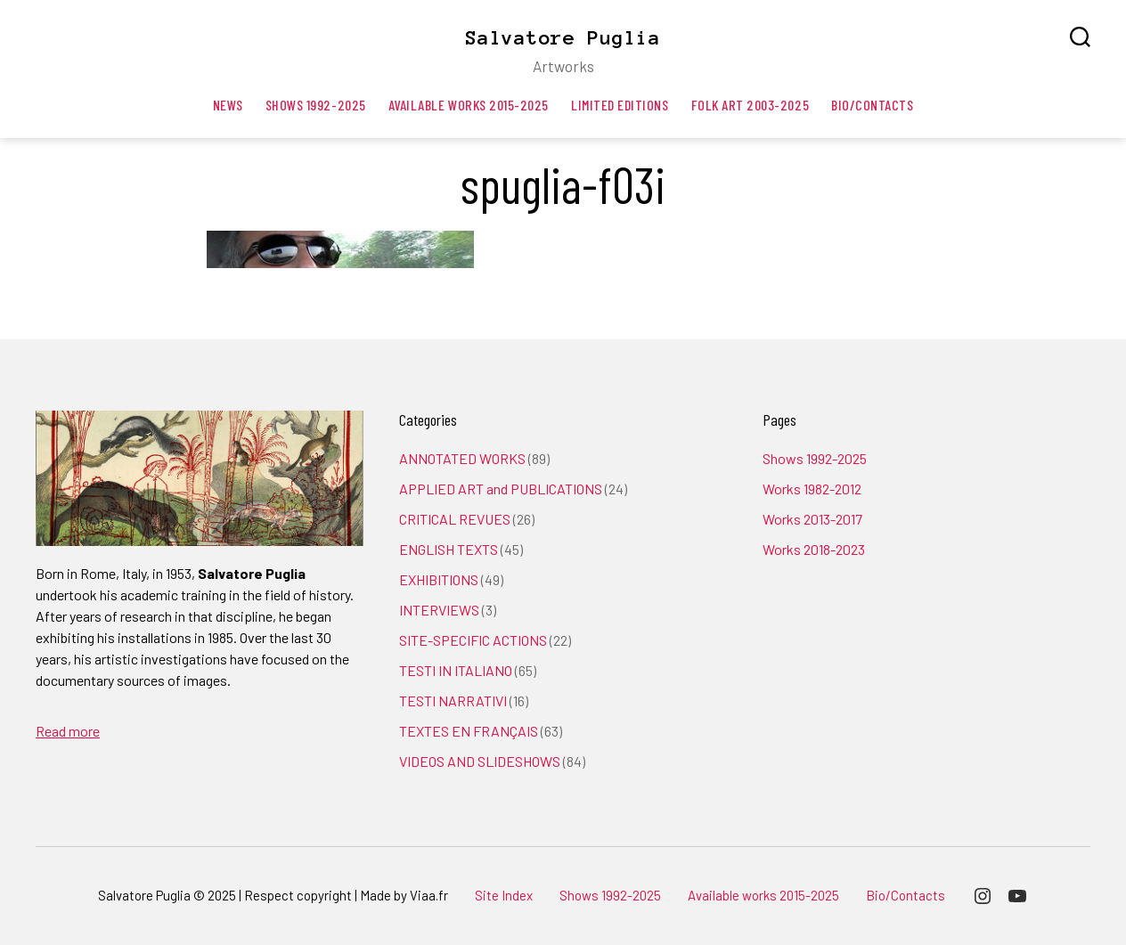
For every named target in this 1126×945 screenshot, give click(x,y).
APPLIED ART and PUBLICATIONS (500, 488)
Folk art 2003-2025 (750, 104)
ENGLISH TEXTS (448, 549)
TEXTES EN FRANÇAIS (468, 730)
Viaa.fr (429, 895)
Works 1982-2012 (812, 488)
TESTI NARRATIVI (453, 700)
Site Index (504, 895)
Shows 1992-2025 (315, 104)
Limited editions (620, 104)
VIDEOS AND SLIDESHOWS (479, 761)
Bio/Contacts (872, 104)
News (228, 104)
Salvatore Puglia (563, 37)
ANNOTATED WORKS (462, 458)
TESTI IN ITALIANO (455, 670)
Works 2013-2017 (812, 518)
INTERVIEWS (439, 609)
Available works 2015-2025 (468, 104)
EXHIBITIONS (438, 579)
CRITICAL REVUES (454, 518)
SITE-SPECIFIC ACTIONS (473, 639)
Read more (68, 730)
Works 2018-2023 (814, 549)
